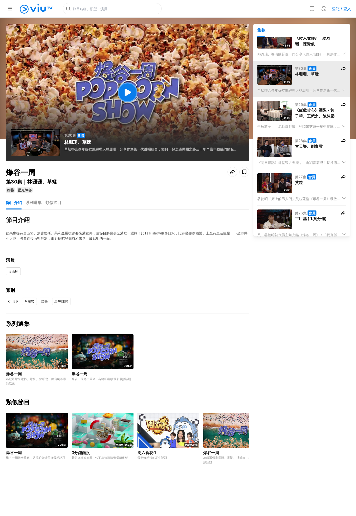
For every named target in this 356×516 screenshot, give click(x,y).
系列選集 (34, 202)
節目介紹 (14, 202)
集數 (261, 29)
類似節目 (53, 202)
